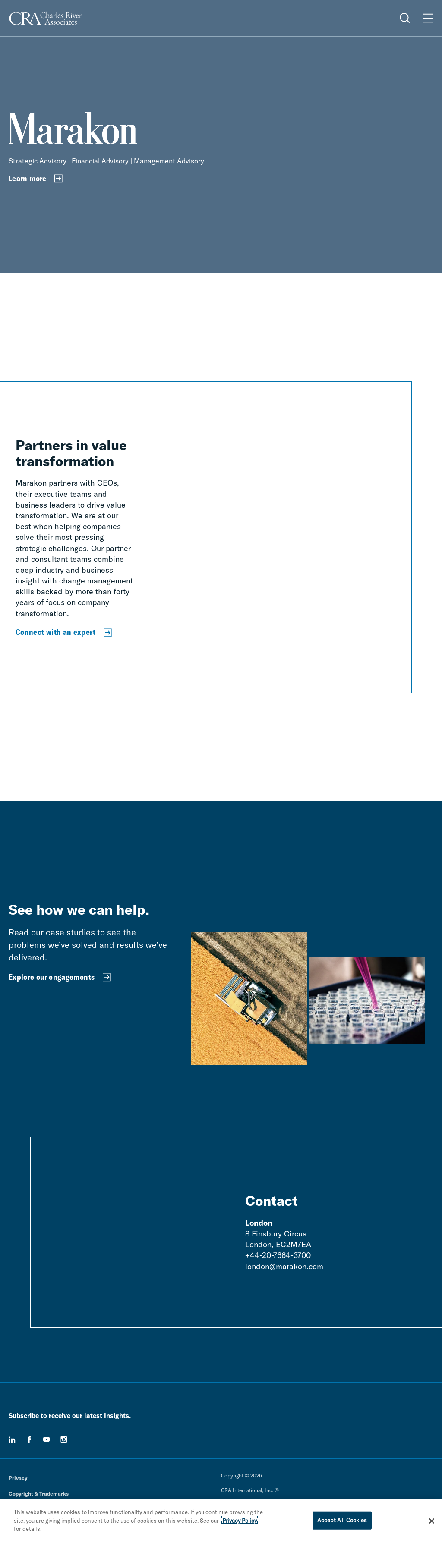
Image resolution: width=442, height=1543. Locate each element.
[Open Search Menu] (405, 18)
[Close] (431, 1523)
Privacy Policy (239, 1522)
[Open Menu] (428, 18)
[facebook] (29, 1439)
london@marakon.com (284, 1266)
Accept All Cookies (342, 1522)
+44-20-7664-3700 (278, 1255)
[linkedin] (12, 1439)
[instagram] (63, 1439)
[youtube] (46, 1439)
